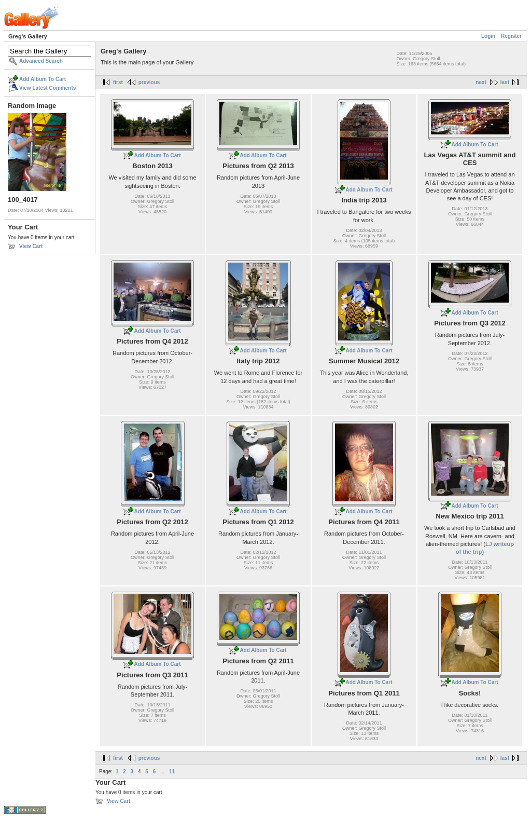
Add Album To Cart (42, 79)
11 (172, 771)
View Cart (31, 246)
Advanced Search (41, 61)
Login (488, 36)
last (504, 82)
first (118, 82)
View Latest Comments (47, 88)
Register (511, 36)
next (481, 82)
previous (149, 82)
